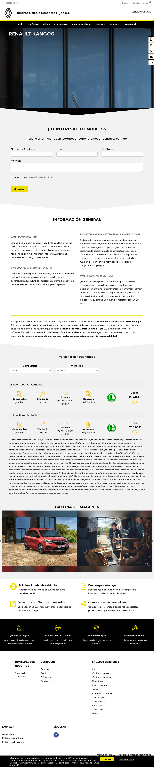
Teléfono (107, 148)
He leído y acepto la (33, 177)
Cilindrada (77, 365)
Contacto (115, 24)
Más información (126, 759)
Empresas (100, 24)
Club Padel (130, 24)
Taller (46, 24)
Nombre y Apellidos (23, 148)
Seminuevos (47, 681)
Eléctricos (46, 677)
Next (151, 541)
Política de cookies (12, 737)
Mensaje (16, 160)
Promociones (60, 24)
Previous (1, 541)
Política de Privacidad (42, 177)
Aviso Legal (8, 733)
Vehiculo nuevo (100, 673)
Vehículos (33, 24)
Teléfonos (10, 2)
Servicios (97, 705)
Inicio (20, 24)
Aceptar (107, 759)
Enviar (19, 189)
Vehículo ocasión (101, 677)
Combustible (30, 365)
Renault (45, 669)
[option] (39, 541)
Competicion (99, 701)
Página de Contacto (20, 674)
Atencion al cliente (81, 24)
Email (59, 148)
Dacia (44, 673)
